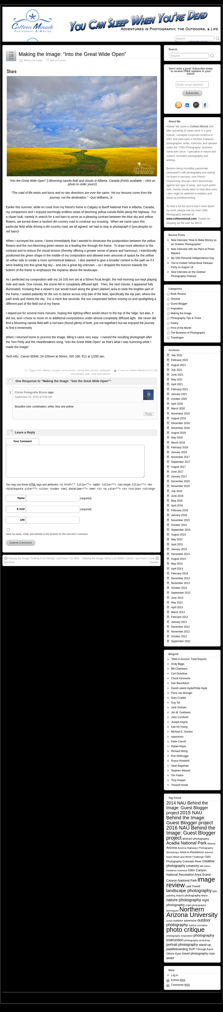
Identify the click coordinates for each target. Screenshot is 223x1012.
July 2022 (176, 355)
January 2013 (179, 622)
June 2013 (177, 597)
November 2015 (180, 520)
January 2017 (179, 476)
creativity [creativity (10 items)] (192, 866)
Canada (56, 370)
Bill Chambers (179, 668)
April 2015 (177, 544)
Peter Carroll (178, 741)
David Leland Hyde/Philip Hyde (189, 688)
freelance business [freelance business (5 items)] (176, 870)
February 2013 (179, 617)
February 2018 (179, 447)
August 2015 (178, 534)
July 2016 (176, 491)
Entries (178, 980)
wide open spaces (100, 374)
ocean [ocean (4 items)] (169, 920)
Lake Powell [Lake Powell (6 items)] (192, 886)
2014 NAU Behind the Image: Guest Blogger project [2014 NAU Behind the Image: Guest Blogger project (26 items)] (187, 808)
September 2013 (180, 592)
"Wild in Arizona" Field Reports (189, 659)
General (175, 298)
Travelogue (177, 337)
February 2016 (179, 510)
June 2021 (177, 374)
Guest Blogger (179, 303)
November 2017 (180, 457)
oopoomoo (177, 736)
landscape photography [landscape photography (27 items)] (189, 890)
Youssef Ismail (179, 785)
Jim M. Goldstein (180, 712)
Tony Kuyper (178, 780)
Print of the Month (181, 327)
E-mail (21, 509)
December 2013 (180, 578)
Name (21, 498)
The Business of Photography (188, 332)
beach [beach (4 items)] (169, 857)
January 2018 (179, 452)
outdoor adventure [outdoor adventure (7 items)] (185, 920)
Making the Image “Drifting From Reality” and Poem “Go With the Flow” (41, 560)
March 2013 (178, 612)
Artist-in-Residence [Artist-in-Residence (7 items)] (192, 852)
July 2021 (176, 369)
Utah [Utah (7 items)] (212, 953)
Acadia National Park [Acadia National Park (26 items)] (186, 842)
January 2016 (179, 515)
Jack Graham (179, 707)
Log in (174, 975)
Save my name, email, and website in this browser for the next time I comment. (47, 534)
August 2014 (178, 558)
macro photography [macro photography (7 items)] (188, 895)
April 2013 (177, 607)
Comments (180, 985)
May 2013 (177, 602)
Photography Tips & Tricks (186, 318)
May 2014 (177, 563)
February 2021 (179, 389)
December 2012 (180, 626)
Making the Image (33, 60)
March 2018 (178, 442)
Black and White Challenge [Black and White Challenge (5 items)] (188, 856)
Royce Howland (180, 760)
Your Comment (22, 441)
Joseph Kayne (179, 722)
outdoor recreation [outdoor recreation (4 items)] (198, 925)
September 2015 (180, 529)
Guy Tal (175, 702)
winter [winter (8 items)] (170, 958)
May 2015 (177, 539)
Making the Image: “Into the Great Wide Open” (72, 54)
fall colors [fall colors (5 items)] (205, 866)
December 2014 (180, 554)
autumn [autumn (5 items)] (209, 852)
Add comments (58, 60)
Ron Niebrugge (180, 755)
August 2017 (178, 466)
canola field (83, 370)
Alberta (46, 370)
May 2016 (177, 500)
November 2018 (180, 428)
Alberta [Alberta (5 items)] (211, 843)
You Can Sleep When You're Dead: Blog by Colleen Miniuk (42, 996)
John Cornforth (179, 717)
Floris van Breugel (181, 693)
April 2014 (177, 568)
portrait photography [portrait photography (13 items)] (182, 944)
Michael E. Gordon (182, 731)
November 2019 (180, 413)
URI (22, 520)
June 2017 (177, 471)
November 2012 (180, 631)
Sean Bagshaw (180, 765)
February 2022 (179, 360)
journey (94, 370)
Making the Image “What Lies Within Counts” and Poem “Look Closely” (121, 560)
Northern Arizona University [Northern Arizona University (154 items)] (192, 912)
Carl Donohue (179, 673)
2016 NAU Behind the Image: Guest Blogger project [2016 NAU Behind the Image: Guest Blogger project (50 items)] (191, 833)
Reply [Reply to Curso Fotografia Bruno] (148, 414)
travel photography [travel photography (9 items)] (195, 953)
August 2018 (178, 432)
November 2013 (180, 583)
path (87, 374)
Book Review (178, 293)
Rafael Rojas (178, 746)
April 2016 (177, 505)
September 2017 (180, 461)
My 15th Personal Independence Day (192, 258)
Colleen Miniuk (137, 370)
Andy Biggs (177, 663)
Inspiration (177, 308)
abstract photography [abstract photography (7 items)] (195, 838)
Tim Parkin (177, 775)
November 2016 (180, 486)
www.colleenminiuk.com (181, 218)
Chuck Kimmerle (180, 678)
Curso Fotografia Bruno (31, 392)
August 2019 (178, 418)
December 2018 (180, 423)
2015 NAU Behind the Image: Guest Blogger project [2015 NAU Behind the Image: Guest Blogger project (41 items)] (189, 817)
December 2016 (180, 481)
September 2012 (180, 641)
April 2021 (177, 384)
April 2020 (177, 403)
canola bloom (68, 370)
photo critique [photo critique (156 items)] (185, 929)
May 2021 (177, 379)
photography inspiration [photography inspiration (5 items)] (179, 935)
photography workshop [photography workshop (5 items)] (197, 940)
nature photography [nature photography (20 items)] (183, 900)
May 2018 (177, 437)
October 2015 (179, 525)
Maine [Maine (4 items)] (204, 895)
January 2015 (179, 549)
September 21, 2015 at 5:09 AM (33, 397)
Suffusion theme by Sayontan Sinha (201, 996)
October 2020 (179, 398)
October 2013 (179, 587)
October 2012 (179, 636)
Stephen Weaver (180, 770)
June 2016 (177, 495)
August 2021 (178, 365)
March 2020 (178, 408)
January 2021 (179, 394)
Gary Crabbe (178, 697)
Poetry (174, 323)
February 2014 (179, 573)
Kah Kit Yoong (179, 726)
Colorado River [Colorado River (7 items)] (192, 861)
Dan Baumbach (180, 683)
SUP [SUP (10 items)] (192, 949)
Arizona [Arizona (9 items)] (171, 847)
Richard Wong (179, 751)
